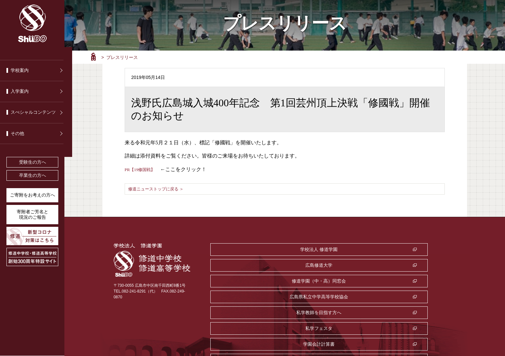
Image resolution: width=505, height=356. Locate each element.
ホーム (93, 57)
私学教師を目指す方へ (328, 264)
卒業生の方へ (32, 175)
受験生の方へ (32, 162)
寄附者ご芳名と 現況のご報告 (32, 214)
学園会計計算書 (248, 280)
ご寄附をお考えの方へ (32, 195)
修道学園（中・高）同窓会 (409, 249)
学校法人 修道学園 (248, 249)
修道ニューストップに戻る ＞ (158, 188)
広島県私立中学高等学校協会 (248, 264)
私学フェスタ (409, 264)
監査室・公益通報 (329, 280)
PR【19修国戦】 (143, 169)
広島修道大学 (328, 249)
